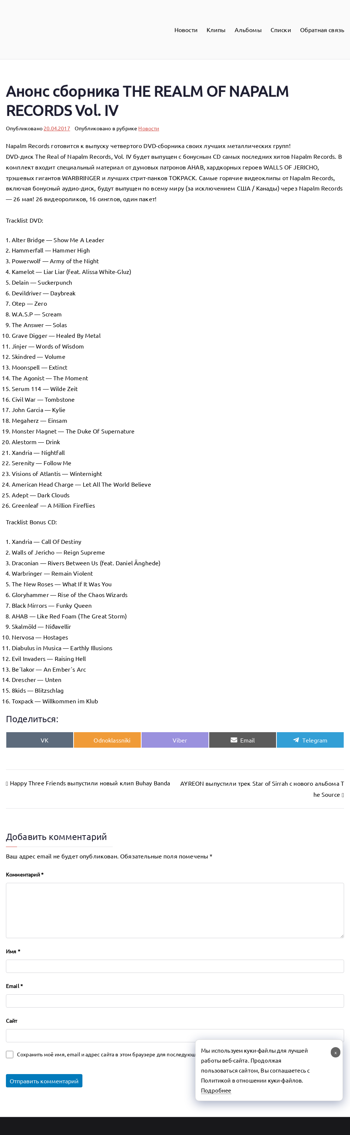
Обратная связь (322, 29)
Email (14, 986)
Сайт (11, 1020)
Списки (281, 29)
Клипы (216, 29)
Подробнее (216, 1090)
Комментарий (25, 874)
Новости (186, 29)
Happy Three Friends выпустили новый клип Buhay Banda (90, 782)
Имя (13, 951)
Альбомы (248, 29)
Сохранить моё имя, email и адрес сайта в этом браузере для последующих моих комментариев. (135, 1054)
